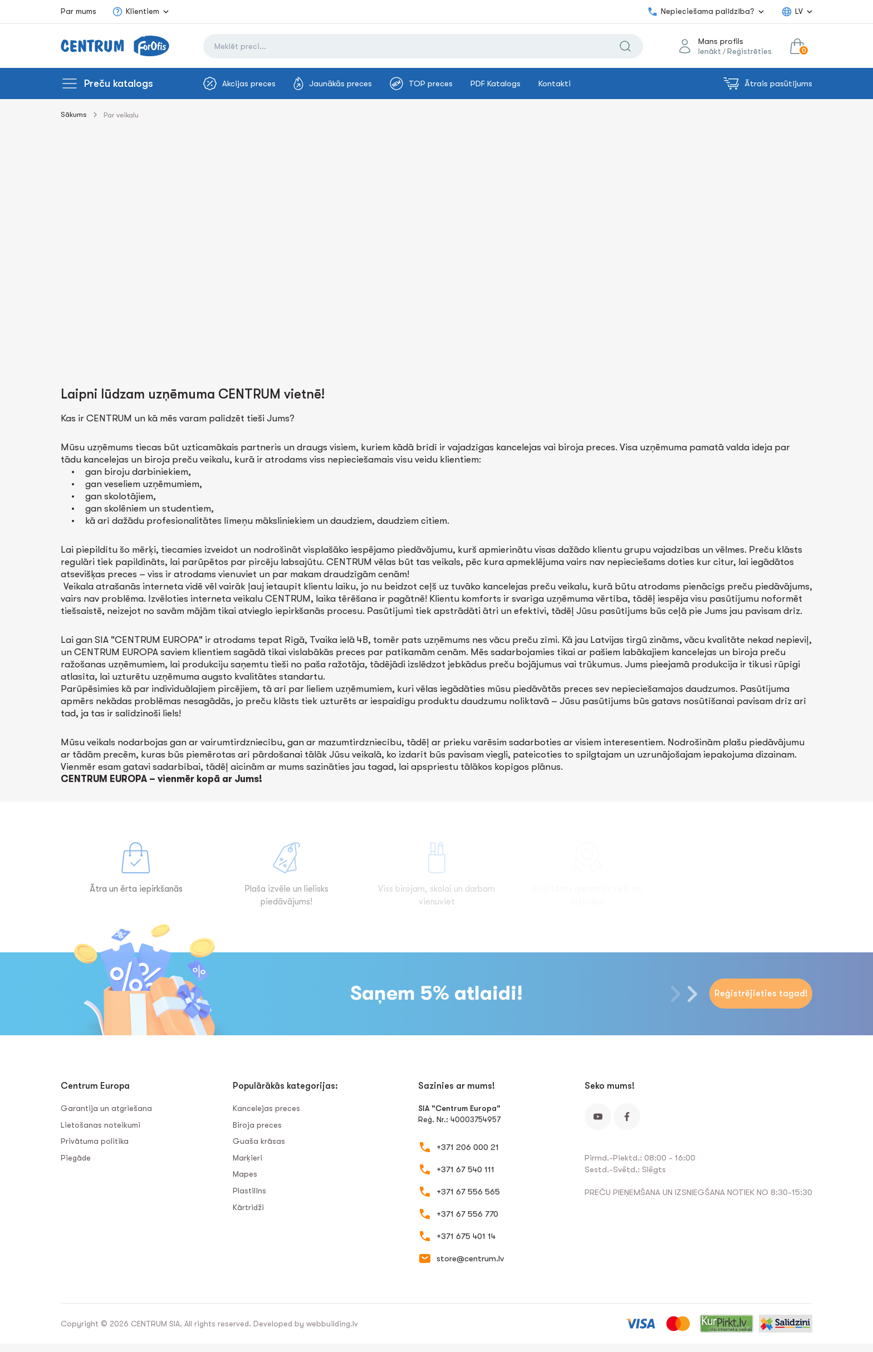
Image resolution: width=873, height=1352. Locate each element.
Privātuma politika (95, 1141)
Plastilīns (249, 1190)
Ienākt (709, 51)
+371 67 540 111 (465, 1169)
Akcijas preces (239, 83)
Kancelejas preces (266, 1108)
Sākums (74, 114)
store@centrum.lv (470, 1258)
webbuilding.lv (332, 1323)
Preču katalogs (118, 83)
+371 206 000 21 (467, 1147)
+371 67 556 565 (468, 1192)
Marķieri (247, 1157)
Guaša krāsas (259, 1141)
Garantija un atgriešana (106, 1108)
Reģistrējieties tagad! (761, 994)
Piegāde (76, 1157)
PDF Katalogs (495, 83)
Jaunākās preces (332, 83)
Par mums (78, 11)
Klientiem (135, 11)
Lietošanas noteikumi (100, 1124)
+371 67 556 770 (467, 1214)
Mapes (245, 1173)
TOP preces (421, 83)
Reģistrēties (749, 51)
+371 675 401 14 (466, 1236)
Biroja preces (257, 1124)
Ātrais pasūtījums (767, 83)
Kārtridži (248, 1207)
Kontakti (554, 83)
